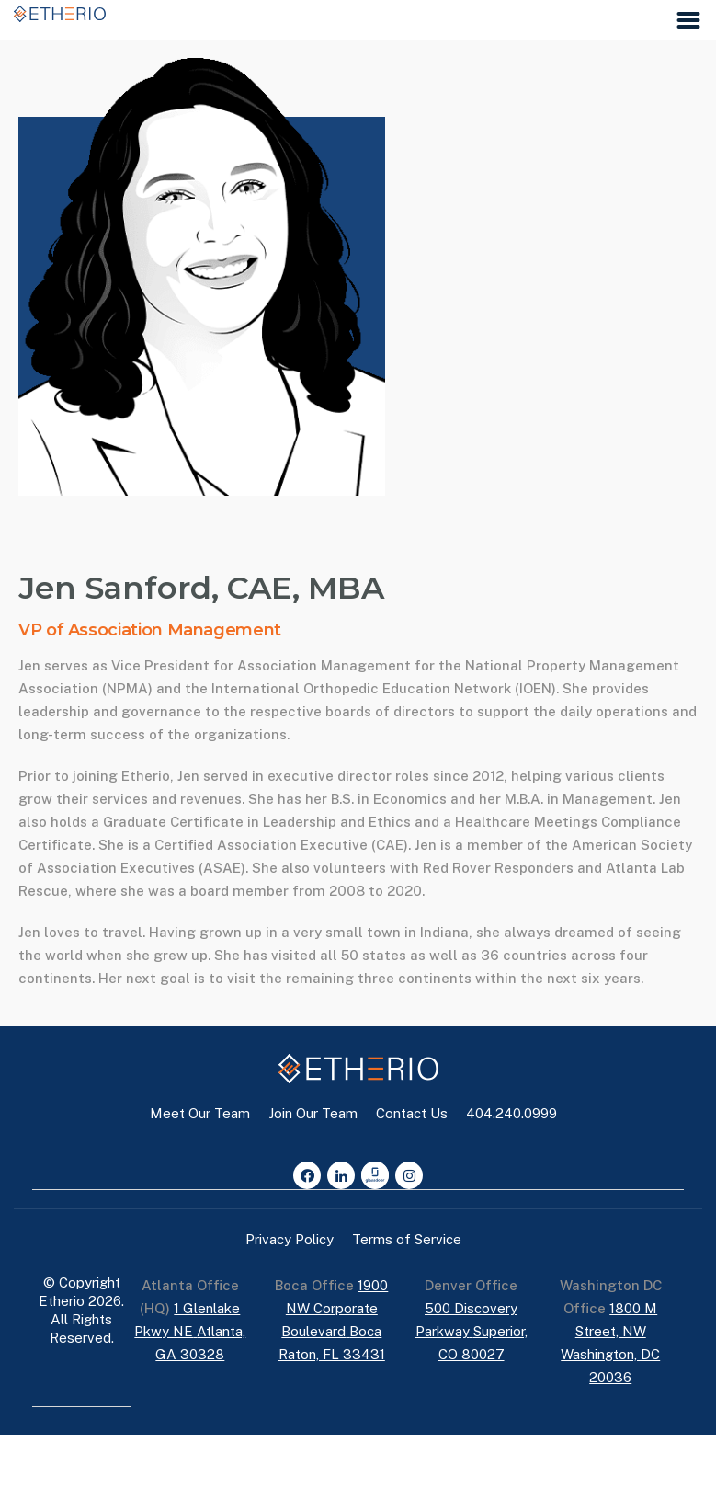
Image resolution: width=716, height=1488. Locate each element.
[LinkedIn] (341, 1175)
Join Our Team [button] (313, 1113)
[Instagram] (409, 1175)
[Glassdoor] (375, 1175)
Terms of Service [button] (406, 1239)
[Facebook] (307, 1175)
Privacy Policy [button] (289, 1239)
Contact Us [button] (412, 1113)
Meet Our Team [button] (200, 1113)
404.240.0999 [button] (511, 1113)
